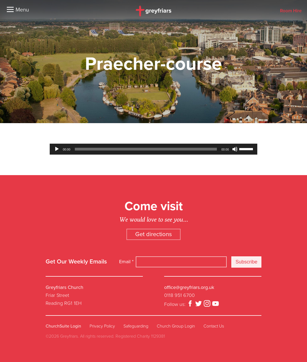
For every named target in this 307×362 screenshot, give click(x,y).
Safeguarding (135, 326)
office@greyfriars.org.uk (189, 287)
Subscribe (246, 262)
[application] (153, 149)
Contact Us (213, 326)
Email (126, 262)
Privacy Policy (102, 326)
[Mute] (235, 149)
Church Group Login (176, 326)
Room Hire (291, 11)
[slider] (146, 149)
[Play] (57, 149)
